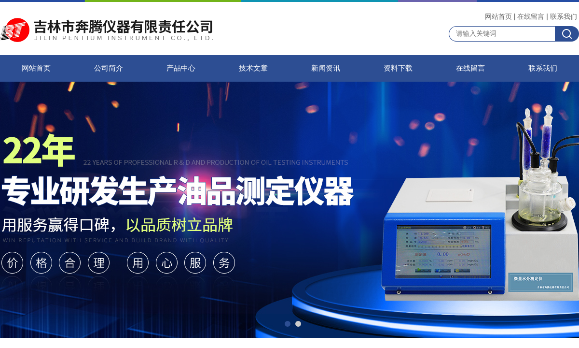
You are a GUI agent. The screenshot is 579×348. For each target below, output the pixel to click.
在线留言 (530, 16)
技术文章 (253, 68)
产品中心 (180, 68)
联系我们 (563, 16)
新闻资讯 (325, 68)
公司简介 (108, 68)
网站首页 (498, 16)
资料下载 (398, 68)
